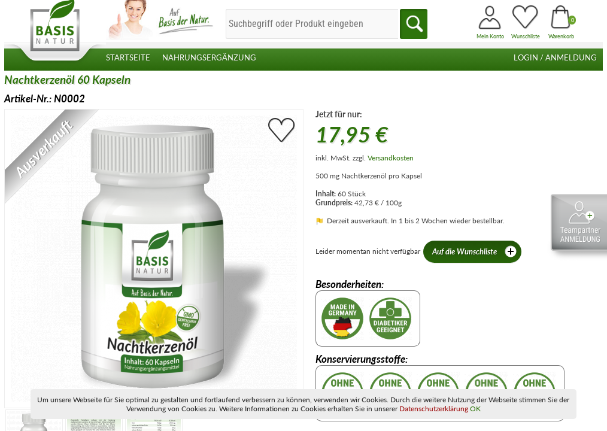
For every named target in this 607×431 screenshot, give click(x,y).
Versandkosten (391, 157)
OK (475, 408)
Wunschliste (525, 36)
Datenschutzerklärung (433, 408)
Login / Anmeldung (555, 57)
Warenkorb (561, 36)
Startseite (128, 57)
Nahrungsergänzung (209, 57)
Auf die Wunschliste (475, 251)
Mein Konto (490, 36)
